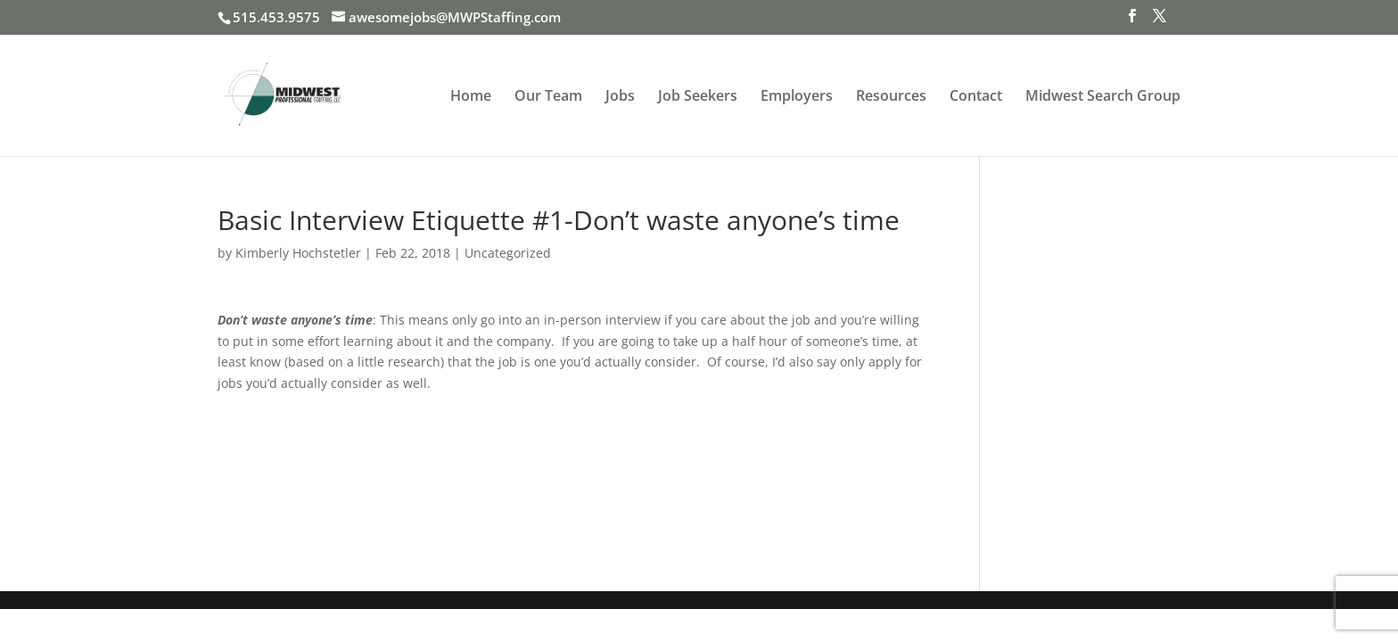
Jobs (620, 97)
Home (470, 97)
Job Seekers (697, 97)
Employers (797, 97)
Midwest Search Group (1102, 97)
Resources (891, 97)
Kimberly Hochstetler (298, 252)
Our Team (548, 97)
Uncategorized (508, 252)
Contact (976, 97)
